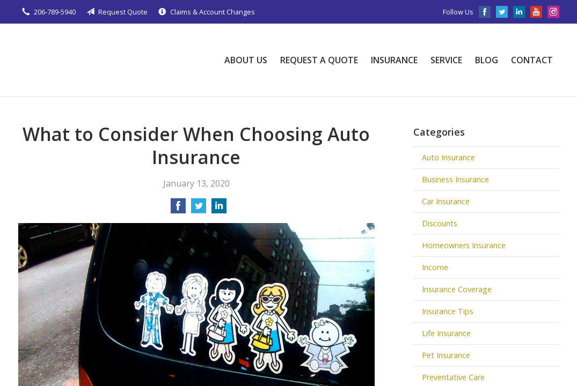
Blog (486, 60)
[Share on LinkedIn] (219, 209)
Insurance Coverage (457, 289)
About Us (245, 60)
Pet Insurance (446, 355)
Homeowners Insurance (464, 245)
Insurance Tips (447, 311)
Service (446, 60)
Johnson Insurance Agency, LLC (98, 60)
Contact (532, 60)
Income (435, 267)
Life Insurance (446, 333)
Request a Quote (319, 60)
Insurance (394, 60)
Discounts (439, 223)
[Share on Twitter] (198, 209)
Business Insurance (455, 179)
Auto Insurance (448, 157)
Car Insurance (446, 201)
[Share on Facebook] (178, 209)
